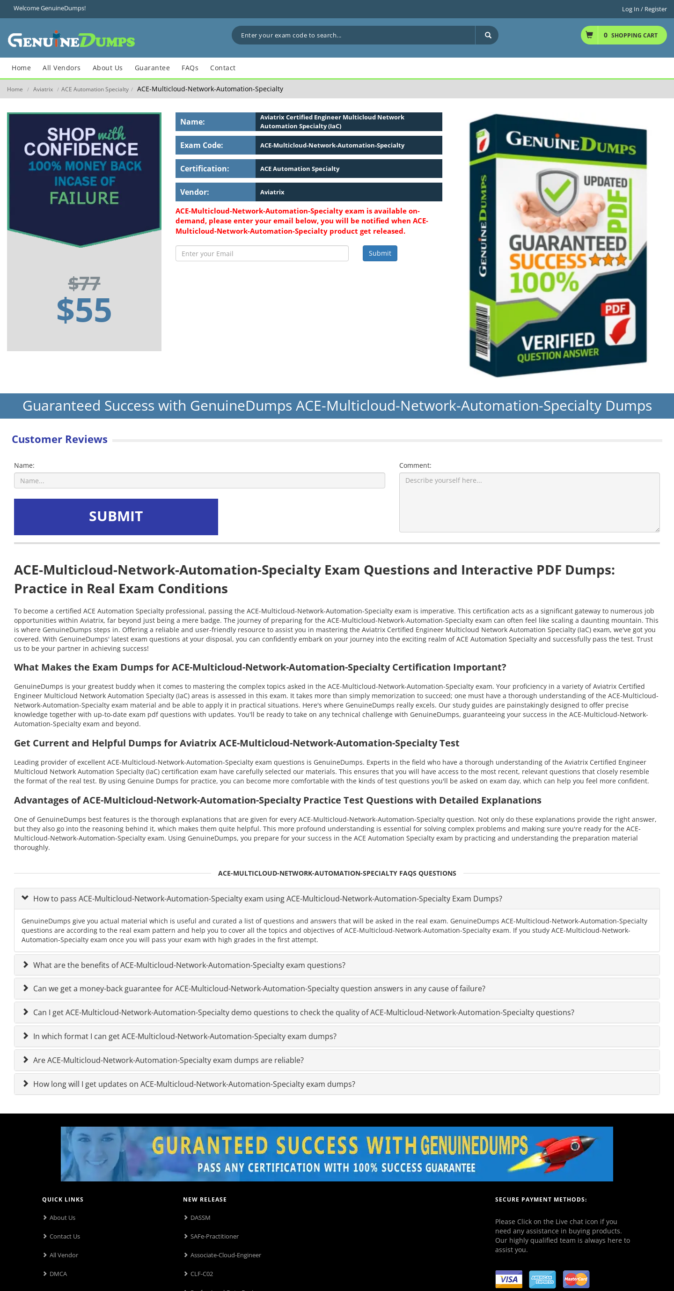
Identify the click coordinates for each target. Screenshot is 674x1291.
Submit (380, 253)
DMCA (58, 1273)
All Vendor (64, 1255)
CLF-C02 (201, 1273)
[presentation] (291, 517)
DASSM (200, 1217)
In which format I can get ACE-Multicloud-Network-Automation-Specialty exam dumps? (184, 1036)
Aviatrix (43, 89)
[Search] (486, 35)
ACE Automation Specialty (95, 89)
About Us (62, 1217)
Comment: (415, 465)
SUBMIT (116, 515)
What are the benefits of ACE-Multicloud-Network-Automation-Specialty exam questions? (188, 965)
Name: (24, 465)
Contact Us (65, 1236)
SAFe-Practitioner (214, 1236)
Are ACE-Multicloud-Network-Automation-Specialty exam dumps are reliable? (167, 1060)
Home (15, 89)
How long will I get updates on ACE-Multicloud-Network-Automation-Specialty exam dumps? (193, 1084)
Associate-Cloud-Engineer (225, 1255)
